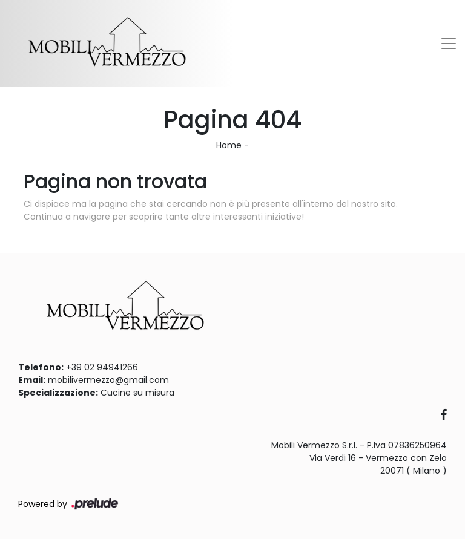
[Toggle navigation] (448, 43)
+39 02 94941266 (102, 367)
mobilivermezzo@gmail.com (108, 380)
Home (229, 145)
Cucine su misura (137, 393)
